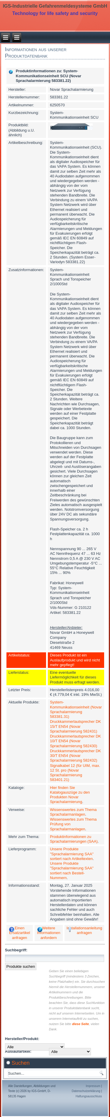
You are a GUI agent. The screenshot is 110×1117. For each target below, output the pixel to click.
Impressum (93, 1086)
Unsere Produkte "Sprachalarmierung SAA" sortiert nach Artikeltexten (72, 854)
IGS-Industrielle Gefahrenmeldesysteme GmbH (55, 6)
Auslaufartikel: (18, 1051)
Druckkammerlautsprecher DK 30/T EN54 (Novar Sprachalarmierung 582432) (75, 756)
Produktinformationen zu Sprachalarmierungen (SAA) (74, 839)
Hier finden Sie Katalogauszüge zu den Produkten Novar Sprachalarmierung (70, 794)
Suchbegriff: (16, 950)
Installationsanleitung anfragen (84, 930)
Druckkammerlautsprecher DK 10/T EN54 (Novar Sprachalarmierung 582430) (75, 741)
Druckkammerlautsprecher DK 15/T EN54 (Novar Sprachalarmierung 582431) (75, 726)
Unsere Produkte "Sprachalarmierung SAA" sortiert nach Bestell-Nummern (72, 870)
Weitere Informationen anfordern (48, 933)
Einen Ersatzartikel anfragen (19, 933)
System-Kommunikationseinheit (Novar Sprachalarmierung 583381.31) (76, 709)
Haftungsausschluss (89, 1096)
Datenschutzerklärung (86, 1091)
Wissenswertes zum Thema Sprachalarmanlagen (73, 812)
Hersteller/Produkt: (22, 1039)
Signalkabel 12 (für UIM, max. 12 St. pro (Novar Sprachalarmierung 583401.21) (75, 772)
